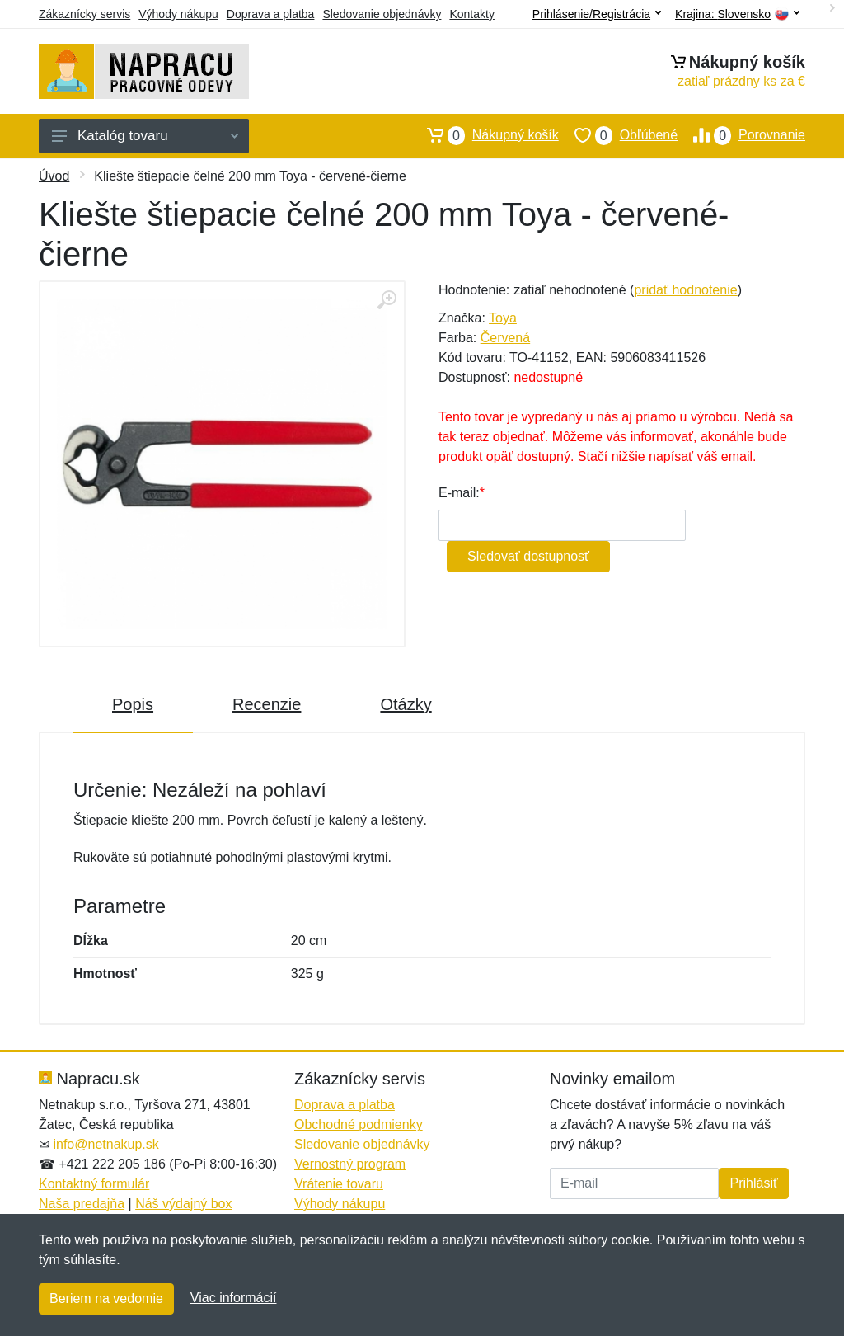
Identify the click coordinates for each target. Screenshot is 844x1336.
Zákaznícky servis (84, 14)
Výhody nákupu (178, 14)
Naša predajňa (81, 1204)
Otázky (405, 704)
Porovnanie (741, 135)
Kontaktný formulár (94, 1184)
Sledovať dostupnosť (528, 556)
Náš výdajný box (183, 1204)
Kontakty (471, 14)
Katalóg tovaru (145, 135)
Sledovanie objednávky (381, 14)
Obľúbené (618, 135)
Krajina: (737, 14)
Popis (132, 704)
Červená (505, 338)
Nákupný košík (485, 135)
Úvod (54, 176)
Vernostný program (350, 1164)
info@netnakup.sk (105, 1144)
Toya (503, 318)
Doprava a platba (271, 14)
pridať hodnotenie (685, 290)
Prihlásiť (753, 1183)
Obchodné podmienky (358, 1124)
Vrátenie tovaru (338, 1184)
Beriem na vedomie (106, 1298)
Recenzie (266, 704)
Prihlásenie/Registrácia (596, 14)
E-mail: (459, 493)
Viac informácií (233, 1298)
